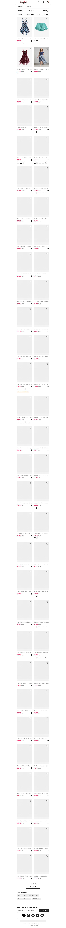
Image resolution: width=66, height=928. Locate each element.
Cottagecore (47, 14)
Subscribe (44, 910)
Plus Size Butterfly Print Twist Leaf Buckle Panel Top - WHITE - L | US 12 (41, 448)
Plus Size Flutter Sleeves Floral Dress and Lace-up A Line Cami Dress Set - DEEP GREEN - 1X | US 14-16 (24, 384)
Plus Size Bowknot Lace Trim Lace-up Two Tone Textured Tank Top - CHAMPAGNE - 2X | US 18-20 (41, 384)
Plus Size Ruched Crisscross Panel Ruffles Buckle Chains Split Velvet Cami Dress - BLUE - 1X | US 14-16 (24, 246)
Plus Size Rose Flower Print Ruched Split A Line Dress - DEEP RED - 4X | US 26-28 (41, 738)
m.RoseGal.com (25, 2)
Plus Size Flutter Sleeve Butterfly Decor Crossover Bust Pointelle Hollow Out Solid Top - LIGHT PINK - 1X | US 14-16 (41, 417)
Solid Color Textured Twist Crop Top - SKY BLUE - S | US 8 (41, 38)
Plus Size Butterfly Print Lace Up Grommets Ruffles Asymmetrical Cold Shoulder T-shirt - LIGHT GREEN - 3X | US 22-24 (24, 710)
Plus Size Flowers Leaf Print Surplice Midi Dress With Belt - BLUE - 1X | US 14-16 (24, 848)
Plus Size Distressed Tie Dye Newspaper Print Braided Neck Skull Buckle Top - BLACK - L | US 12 (24, 448)
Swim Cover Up (33, 895)
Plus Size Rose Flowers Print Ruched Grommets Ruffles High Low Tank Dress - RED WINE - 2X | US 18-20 (41, 246)
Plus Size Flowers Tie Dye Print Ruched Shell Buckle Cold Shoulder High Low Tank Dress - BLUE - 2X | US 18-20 (41, 69)
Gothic (38, 14)
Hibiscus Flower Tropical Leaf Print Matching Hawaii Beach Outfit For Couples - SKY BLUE (41, 99)
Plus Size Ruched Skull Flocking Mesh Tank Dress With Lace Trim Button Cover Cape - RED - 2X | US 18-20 (41, 274)
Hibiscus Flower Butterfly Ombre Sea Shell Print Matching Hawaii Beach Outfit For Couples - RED (41, 533)
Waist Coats (36, 899)
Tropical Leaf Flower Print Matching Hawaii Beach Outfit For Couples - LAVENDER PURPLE (24, 127)
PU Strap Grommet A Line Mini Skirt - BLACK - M (41, 848)
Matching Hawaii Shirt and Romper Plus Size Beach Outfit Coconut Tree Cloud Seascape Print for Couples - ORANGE (24, 533)
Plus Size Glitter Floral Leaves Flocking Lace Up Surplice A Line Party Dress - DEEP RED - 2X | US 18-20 (41, 329)
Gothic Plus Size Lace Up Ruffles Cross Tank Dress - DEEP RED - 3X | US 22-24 (24, 417)
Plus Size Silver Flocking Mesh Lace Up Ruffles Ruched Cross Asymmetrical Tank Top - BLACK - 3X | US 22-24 (41, 683)
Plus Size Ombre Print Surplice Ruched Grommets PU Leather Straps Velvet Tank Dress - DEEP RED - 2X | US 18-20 (24, 218)
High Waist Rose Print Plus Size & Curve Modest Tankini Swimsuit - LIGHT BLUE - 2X (41, 652)
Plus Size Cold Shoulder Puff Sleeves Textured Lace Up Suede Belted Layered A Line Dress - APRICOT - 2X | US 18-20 (24, 301)
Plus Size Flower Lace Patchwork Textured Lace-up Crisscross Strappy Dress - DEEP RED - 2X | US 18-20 (41, 218)
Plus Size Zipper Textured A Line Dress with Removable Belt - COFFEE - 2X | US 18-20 (24, 793)
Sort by (31, 10)
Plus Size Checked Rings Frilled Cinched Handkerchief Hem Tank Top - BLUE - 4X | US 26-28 (24, 38)
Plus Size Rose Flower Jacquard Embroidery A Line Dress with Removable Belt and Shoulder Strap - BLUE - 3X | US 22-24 (24, 188)
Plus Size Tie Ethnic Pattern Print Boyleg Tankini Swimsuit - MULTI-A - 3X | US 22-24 (24, 622)
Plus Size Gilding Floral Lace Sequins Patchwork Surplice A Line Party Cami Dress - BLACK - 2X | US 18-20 (24, 356)
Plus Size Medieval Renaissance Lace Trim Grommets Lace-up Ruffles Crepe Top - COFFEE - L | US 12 (24, 475)
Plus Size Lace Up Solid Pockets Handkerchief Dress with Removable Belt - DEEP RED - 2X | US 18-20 (41, 356)
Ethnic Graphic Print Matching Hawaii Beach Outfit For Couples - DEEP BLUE (24, 591)
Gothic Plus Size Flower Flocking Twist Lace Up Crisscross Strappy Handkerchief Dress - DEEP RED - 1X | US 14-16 (41, 301)
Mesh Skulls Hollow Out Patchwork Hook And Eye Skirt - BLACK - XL (41, 793)
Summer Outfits (30, 14)
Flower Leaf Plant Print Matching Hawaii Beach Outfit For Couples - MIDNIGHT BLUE (41, 564)
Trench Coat (21, 895)
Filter (45, 10)
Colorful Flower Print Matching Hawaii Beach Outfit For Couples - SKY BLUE (41, 127)
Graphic (20, 14)
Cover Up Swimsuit (24, 899)
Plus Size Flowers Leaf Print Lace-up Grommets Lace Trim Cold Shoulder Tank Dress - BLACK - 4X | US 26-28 (41, 710)
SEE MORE (33, 887)
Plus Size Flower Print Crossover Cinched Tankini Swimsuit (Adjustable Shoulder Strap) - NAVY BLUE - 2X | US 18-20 (24, 738)
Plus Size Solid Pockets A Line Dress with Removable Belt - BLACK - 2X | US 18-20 (24, 821)
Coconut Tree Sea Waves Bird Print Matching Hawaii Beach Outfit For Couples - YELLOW (24, 157)
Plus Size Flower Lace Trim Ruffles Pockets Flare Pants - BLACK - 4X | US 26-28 (41, 876)
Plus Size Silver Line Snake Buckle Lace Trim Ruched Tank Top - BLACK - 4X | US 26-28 (24, 652)
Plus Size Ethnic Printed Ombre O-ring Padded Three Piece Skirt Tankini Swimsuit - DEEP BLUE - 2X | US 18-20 (41, 157)
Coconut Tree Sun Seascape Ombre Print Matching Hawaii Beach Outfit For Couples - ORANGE (41, 503)
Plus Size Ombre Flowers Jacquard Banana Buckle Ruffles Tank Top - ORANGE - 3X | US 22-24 (41, 821)
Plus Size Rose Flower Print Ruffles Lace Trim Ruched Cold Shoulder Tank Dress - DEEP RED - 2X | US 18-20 (24, 274)
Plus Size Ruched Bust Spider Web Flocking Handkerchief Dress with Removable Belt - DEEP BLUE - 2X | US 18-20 (24, 329)
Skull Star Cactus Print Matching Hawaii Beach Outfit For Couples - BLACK (24, 564)
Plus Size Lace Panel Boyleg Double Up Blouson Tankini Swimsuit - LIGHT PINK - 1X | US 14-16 (41, 766)
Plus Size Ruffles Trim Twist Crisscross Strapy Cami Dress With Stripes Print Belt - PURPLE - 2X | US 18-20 (24, 766)
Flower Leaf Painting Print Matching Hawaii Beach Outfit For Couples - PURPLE (41, 591)
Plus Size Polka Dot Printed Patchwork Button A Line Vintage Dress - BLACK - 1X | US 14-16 (24, 683)
